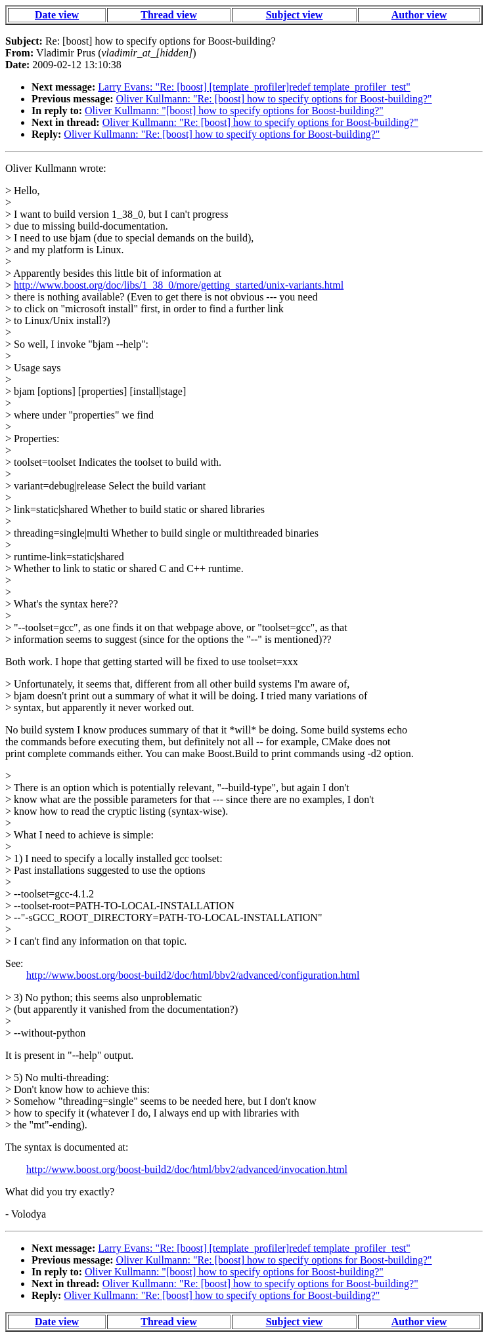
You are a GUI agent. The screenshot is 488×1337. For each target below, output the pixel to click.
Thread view (168, 14)
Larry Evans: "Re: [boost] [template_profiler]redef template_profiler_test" (254, 87)
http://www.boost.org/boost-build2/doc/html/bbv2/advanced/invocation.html (186, 1169)
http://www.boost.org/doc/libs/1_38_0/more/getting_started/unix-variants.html (179, 285)
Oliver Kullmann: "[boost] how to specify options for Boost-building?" (234, 110)
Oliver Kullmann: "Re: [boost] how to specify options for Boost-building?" (274, 98)
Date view (57, 14)
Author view (419, 14)
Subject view (294, 14)
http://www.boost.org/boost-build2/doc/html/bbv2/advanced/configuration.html (193, 975)
